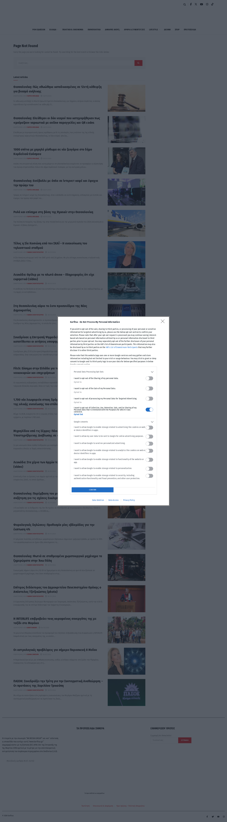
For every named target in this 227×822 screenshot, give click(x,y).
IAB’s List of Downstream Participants (122, 347)
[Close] (163, 322)
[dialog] (113, 411)
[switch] (149, 378)
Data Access (113, 500)
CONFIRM (92, 490)
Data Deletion (98, 500)
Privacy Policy (129, 500)
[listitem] (113, 371)
